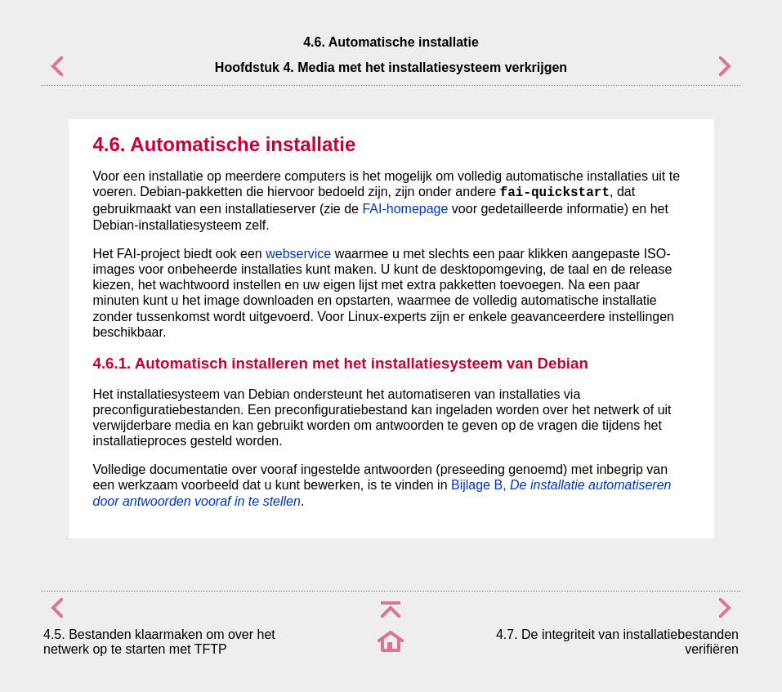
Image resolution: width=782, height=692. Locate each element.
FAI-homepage (405, 209)
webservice (298, 254)
